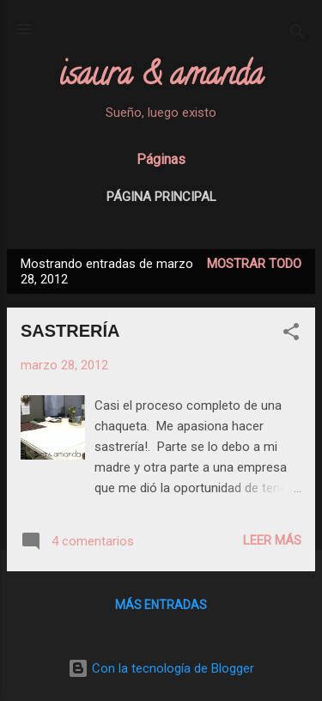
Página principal (161, 196)
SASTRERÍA (70, 330)
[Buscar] (298, 35)
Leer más (272, 540)
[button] (291, 334)
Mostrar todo (254, 263)
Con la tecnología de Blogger (161, 668)
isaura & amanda (161, 77)
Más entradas (161, 605)
